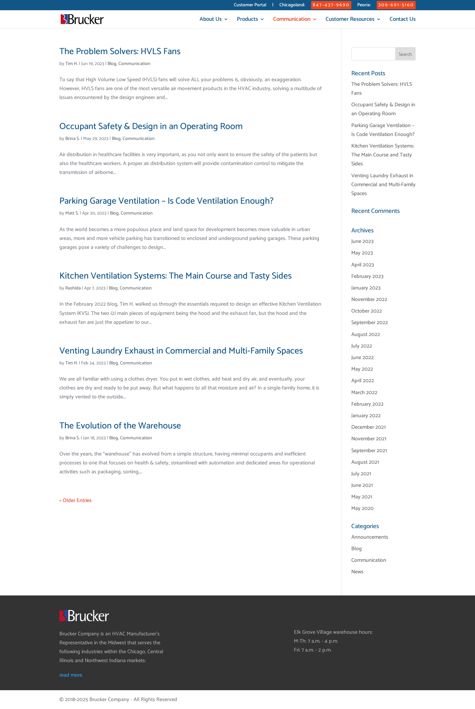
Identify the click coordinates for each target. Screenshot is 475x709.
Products (247, 20)
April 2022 (362, 380)
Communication (291, 20)
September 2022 (369, 322)
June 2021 (362, 485)
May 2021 (361, 496)
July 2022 (361, 346)
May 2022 (362, 369)
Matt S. (72, 213)
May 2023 (362, 253)
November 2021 (368, 438)
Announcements (369, 537)
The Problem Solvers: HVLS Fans (119, 51)
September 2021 (369, 450)
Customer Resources (350, 20)
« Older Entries (75, 500)
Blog (112, 64)
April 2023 (362, 264)
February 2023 (367, 276)
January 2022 (366, 415)
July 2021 (361, 473)
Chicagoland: (292, 6)
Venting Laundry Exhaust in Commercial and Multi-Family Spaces (181, 351)
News (357, 571)
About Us (211, 20)
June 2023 (362, 241)
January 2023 (366, 288)
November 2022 (369, 299)
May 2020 (362, 508)
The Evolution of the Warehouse (120, 426)
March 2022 (364, 392)
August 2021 (365, 462)
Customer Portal (250, 6)
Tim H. (71, 64)
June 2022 (362, 357)
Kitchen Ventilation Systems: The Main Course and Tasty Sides (175, 276)
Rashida (73, 288)
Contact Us (403, 20)
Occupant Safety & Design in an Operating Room (151, 126)
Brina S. (72, 139)
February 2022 (367, 404)
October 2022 (366, 311)
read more (70, 675)
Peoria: (364, 6)
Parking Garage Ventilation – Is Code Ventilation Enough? (166, 201)
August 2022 (365, 334)
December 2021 (368, 427)
